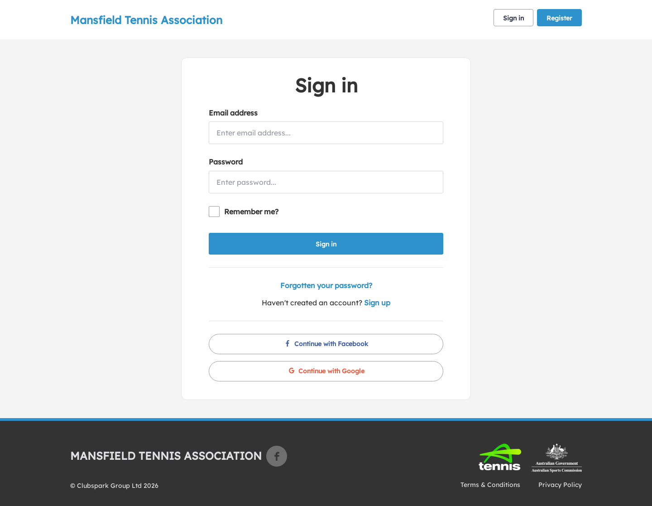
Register (559, 18)
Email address (233, 112)
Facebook (276, 456)
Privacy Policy (560, 485)
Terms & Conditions (490, 485)
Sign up (377, 302)
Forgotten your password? (326, 285)
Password (226, 161)
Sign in (513, 18)
